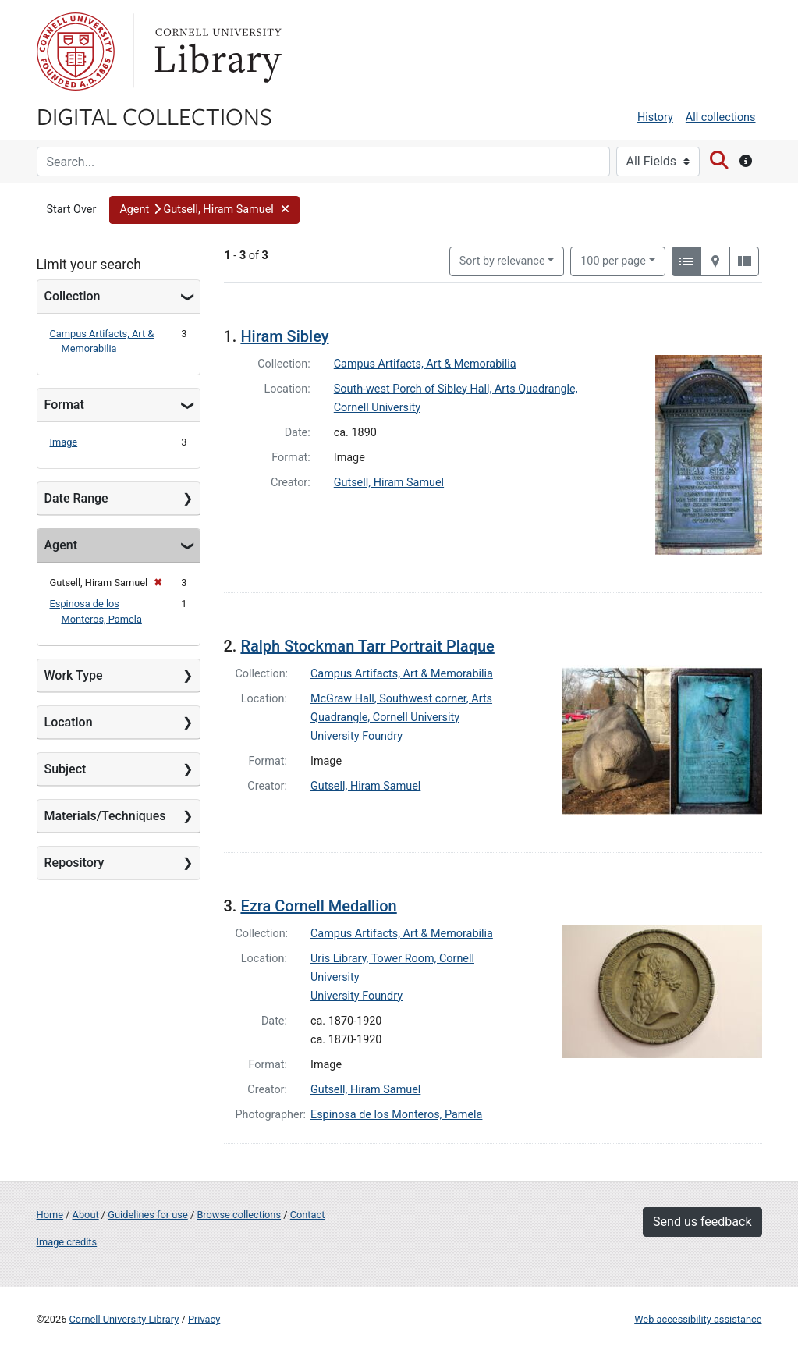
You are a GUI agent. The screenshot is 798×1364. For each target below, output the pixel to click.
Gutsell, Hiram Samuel (389, 482)
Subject (65, 769)
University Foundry (356, 736)
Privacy (204, 1319)
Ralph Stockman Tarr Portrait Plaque (367, 646)
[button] (204, 210)
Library (216, 51)
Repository (74, 862)
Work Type (73, 675)
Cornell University (76, 51)
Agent (60, 545)
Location (68, 722)
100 (613, 260)
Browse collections (239, 1214)
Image (64, 442)
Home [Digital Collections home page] (50, 1214)
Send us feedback (702, 1221)
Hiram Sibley (284, 336)
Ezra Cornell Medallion (318, 906)
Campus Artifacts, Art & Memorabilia (425, 364)
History (655, 117)
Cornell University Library (124, 1319)
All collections (721, 117)
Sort (502, 261)
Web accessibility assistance (697, 1319)
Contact (307, 1214)
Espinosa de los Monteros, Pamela (396, 1114)
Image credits (67, 1242)
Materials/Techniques (105, 815)
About (86, 1214)
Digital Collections (154, 115)
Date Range (76, 498)
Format (64, 404)
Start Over (72, 209)
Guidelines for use (147, 1214)
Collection (72, 296)
